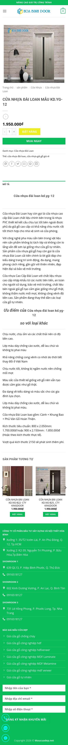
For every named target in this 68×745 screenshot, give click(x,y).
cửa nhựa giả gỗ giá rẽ (38, 156)
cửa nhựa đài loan (17, 156)
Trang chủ (8, 87)
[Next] (65, 494)
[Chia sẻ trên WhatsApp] (6, 164)
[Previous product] (5, 116)
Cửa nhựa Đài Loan (24, 150)
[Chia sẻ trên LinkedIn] (36, 164)
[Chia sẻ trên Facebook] (12, 164)
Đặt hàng (29, 132)
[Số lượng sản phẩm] (9, 131)
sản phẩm (22, 87)
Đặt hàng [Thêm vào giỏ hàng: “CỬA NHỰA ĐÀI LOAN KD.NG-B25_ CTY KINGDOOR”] (50, 514)
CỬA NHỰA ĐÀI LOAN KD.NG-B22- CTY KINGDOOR (17, 502)
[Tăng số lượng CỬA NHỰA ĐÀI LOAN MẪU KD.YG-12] (14, 131)
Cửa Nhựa (36, 87)
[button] (5, 11)
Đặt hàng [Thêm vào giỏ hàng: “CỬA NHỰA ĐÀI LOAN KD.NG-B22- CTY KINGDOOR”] (17, 514)
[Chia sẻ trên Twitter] (18, 164)
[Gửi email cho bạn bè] (24, 164)
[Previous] (3, 494)
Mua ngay (34, 141)
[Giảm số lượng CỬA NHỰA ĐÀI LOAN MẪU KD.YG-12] (5, 131)
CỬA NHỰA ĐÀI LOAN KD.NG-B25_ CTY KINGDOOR (50, 502)
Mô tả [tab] (6, 184)
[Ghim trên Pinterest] (30, 164)
